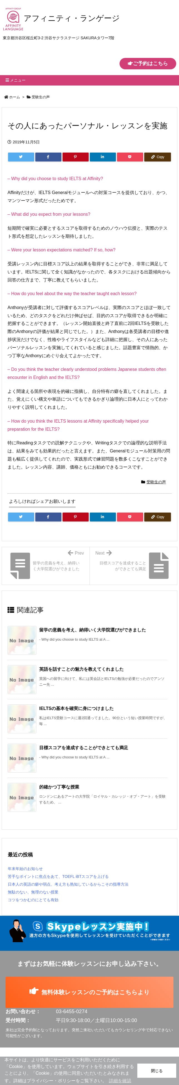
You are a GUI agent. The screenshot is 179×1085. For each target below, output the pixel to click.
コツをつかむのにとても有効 (33, 900)
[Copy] (157, 157)
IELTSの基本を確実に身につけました (76, 708)
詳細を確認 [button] (120, 1080)
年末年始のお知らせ (25, 868)
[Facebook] (48, 157)
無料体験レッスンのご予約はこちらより (89, 992)
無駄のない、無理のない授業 (33, 892)
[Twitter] (21, 157)
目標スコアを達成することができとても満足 (83, 747)
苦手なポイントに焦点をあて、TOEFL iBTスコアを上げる (58, 876)
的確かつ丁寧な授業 (59, 787)
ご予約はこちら (148, 63)
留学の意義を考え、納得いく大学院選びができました (92, 630)
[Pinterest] (76, 157)
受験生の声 (41, 97)
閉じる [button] (157, 1071)
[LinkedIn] (103, 157)
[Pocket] (130, 157)
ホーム (14, 97)
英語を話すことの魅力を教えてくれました (81, 669)
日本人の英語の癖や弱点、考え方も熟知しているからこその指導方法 (68, 884)
